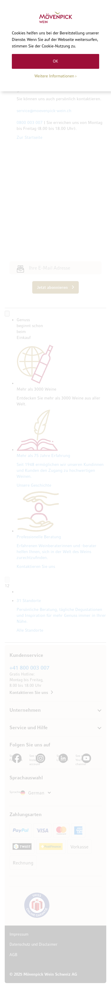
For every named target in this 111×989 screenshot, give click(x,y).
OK (55, 61)
